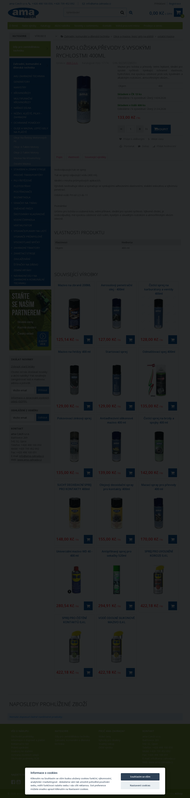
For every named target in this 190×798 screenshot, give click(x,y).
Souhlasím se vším (140, 776)
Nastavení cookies (140, 785)
